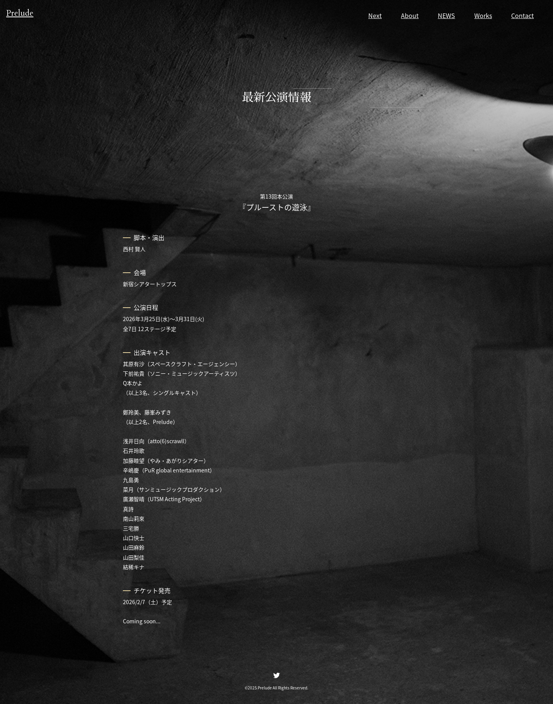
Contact (522, 15)
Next (375, 15)
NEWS (446, 15)
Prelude (24, 15)
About (410, 15)
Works (483, 15)
